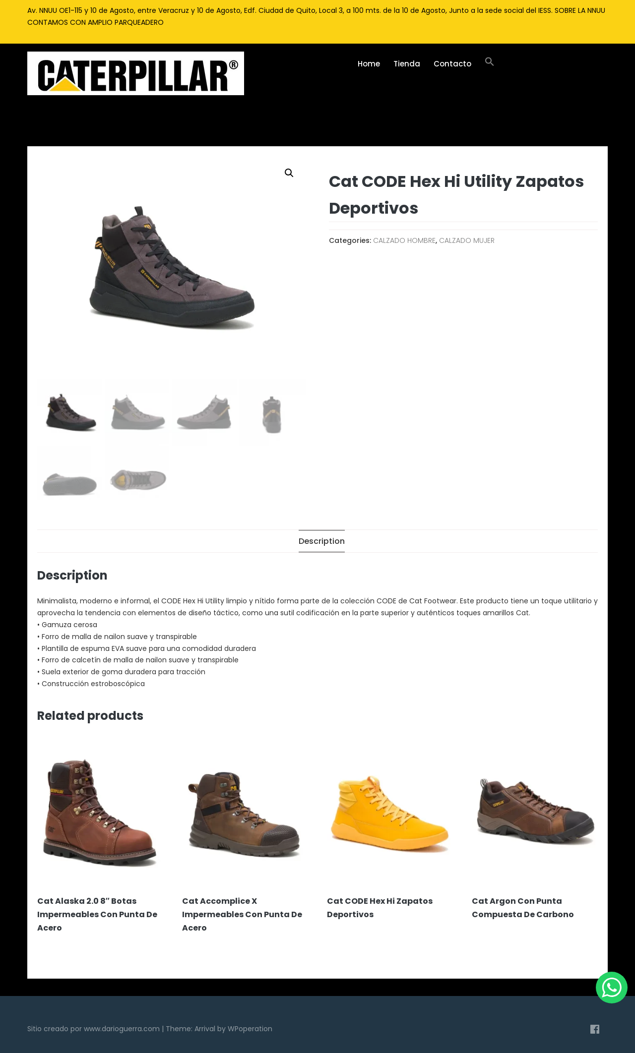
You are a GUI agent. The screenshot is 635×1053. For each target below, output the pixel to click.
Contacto (452, 63)
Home (369, 63)
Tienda (406, 63)
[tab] (322, 541)
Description (322, 541)
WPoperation (250, 1029)
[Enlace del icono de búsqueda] (489, 64)
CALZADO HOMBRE (404, 240)
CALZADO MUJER (467, 240)
